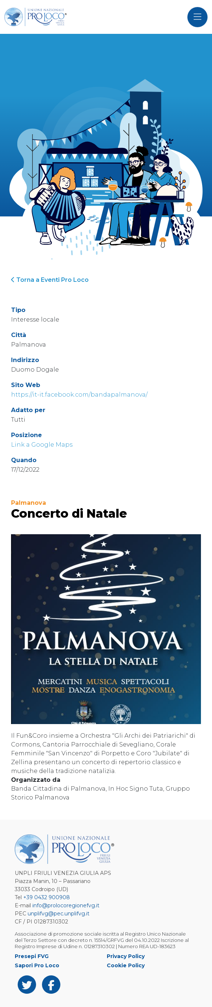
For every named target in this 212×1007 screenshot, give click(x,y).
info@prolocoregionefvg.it (65, 905)
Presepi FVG (32, 956)
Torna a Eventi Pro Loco (50, 279)
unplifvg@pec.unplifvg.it (58, 913)
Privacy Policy (126, 956)
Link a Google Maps (42, 444)
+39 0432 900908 (46, 897)
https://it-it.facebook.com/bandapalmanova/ (79, 394)
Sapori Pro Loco (37, 965)
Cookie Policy (126, 965)
